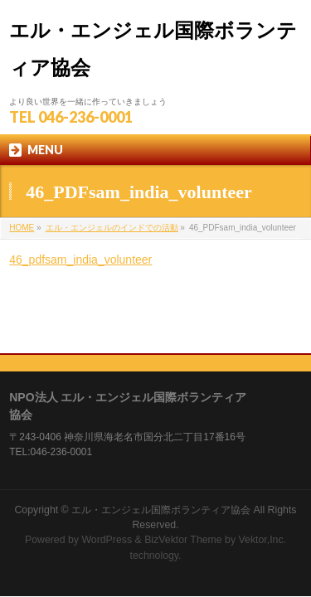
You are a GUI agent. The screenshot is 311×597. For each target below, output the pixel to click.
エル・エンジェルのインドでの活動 (112, 227)
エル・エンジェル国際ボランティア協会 (160, 461)
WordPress (106, 491)
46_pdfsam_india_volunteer (80, 259)
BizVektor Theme (183, 491)
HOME (21, 227)
